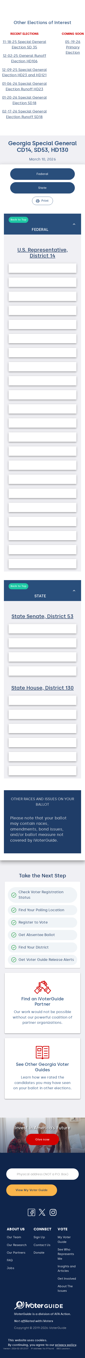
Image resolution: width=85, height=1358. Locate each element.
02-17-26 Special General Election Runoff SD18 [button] (24, 114)
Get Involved (67, 1278)
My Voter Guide (64, 1239)
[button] (68, 1254)
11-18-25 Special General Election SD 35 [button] (24, 44)
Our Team (14, 1237)
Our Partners (16, 1252)
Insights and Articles (67, 1269)
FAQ (10, 1260)
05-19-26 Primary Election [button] (72, 47)
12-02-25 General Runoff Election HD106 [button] (24, 58)
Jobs (10, 1268)
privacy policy (65, 1345)
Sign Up (39, 1237)
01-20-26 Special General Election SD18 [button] (24, 100)
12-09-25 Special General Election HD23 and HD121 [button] (24, 72)
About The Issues (65, 1289)
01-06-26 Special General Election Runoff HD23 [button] (24, 86)
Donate (39, 1252)
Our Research (17, 1245)
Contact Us (42, 1245)
